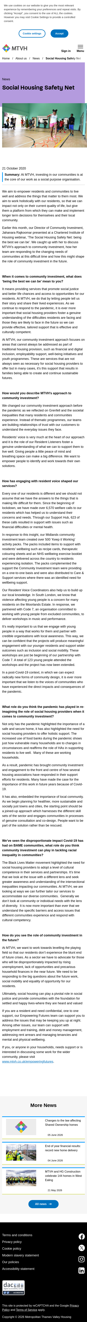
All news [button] (41, 1204)
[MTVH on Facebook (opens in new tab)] (80, 1238)
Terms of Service (26, 1309)
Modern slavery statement (20, 1255)
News (36, 58)
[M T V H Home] (14, 48)
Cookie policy (11, 1248)
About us (21, 58)
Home (6, 58)
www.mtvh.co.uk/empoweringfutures (27, 1061)
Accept (61, 33)
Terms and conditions (17, 1235)
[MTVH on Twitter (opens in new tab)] (80, 1250)
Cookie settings (32, 33)
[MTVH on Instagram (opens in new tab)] (80, 1261)
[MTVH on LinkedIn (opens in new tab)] (80, 1272)
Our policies (10, 1262)
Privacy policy (12, 1242)
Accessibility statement (18, 1269)
